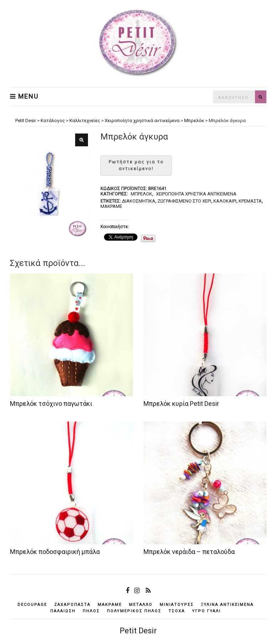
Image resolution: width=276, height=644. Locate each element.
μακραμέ (111, 206)
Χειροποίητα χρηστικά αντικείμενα (196, 194)
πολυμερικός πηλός (134, 611)
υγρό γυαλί (206, 611)
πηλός (91, 611)
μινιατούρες (177, 604)
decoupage (32, 604)
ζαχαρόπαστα (72, 604)
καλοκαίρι (224, 201)
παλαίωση (62, 611)
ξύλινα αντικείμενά (227, 604)
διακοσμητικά (138, 201)
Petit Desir (138, 630)
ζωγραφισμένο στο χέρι (184, 201)
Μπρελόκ (141, 194)
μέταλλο (140, 604)
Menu (24, 96)
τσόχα (176, 611)
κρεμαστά (250, 201)
